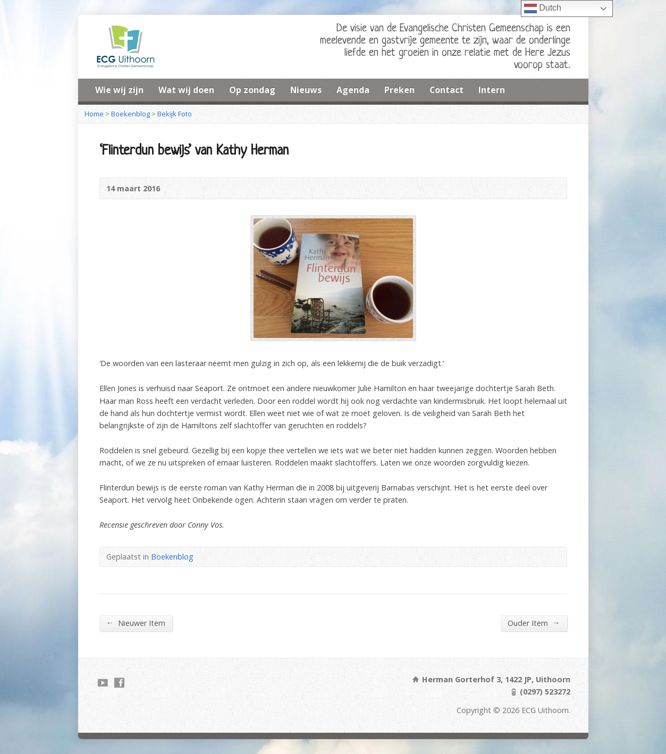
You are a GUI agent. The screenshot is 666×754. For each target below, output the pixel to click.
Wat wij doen (186, 90)
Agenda (352, 90)
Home (94, 113)
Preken (399, 90)
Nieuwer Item (135, 622)
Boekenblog (130, 113)
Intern (491, 90)
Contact (446, 90)
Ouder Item (534, 622)
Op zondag (252, 90)
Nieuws (306, 90)
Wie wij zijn (119, 90)
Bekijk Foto (174, 113)
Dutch (542, 8)
